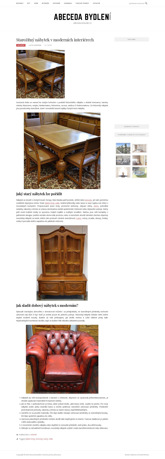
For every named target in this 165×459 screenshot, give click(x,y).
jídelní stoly (30, 439)
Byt (28, 3)
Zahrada (68, 3)
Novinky (19, 3)
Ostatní (96, 3)
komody (39, 439)
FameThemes (144, 455)
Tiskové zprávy (82, 3)
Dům (36, 3)
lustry (46, 439)
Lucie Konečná (35, 45)
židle (51, 439)
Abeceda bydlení (82, 16)
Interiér (45, 3)
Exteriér (56, 3)
